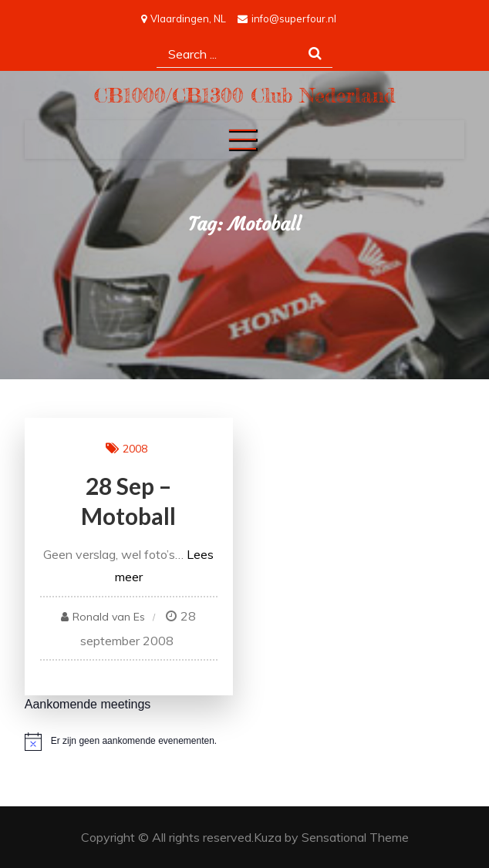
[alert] (245, 741)
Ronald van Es (109, 617)
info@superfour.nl (287, 18)
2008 (135, 449)
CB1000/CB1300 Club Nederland (245, 95)
